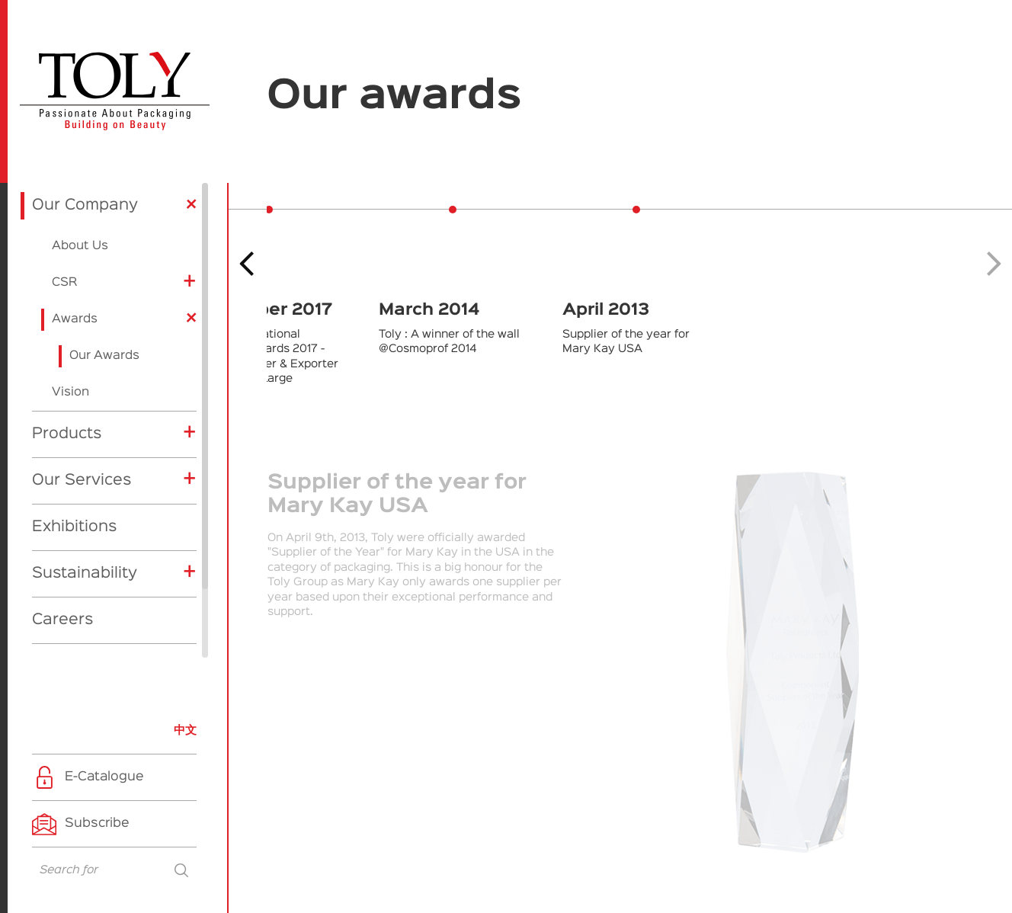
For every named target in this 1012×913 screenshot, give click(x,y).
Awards (75, 240)
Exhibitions (74, 447)
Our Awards (104, 276)
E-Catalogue (104, 777)
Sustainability (84, 494)
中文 (185, 730)
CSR (64, 203)
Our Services (81, 401)
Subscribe (97, 823)
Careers (62, 540)
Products (66, 354)
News (53, 633)
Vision (70, 313)
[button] (994, 263)
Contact (62, 587)
